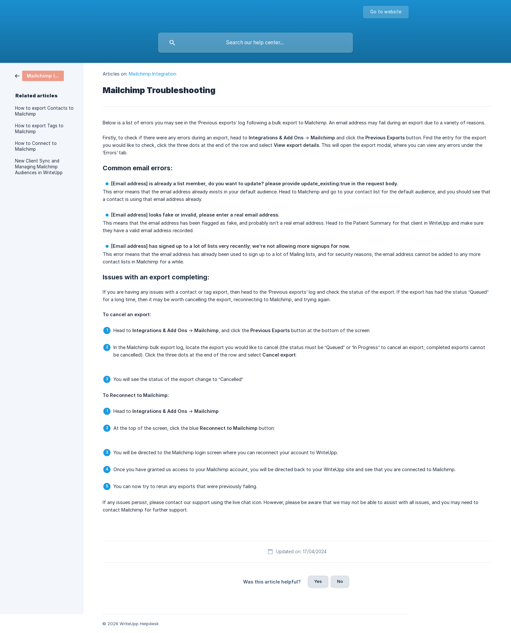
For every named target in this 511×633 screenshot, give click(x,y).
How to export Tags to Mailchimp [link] (39, 128)
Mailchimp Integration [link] (152, 74)
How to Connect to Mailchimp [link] (36, 146)
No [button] (340, 581)
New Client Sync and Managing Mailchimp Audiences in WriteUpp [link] (39, 166)
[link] (39, 75)
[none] (386, 12)
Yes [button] (318, 581)
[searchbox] (255, 43)
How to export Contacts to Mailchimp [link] (44, 111)
